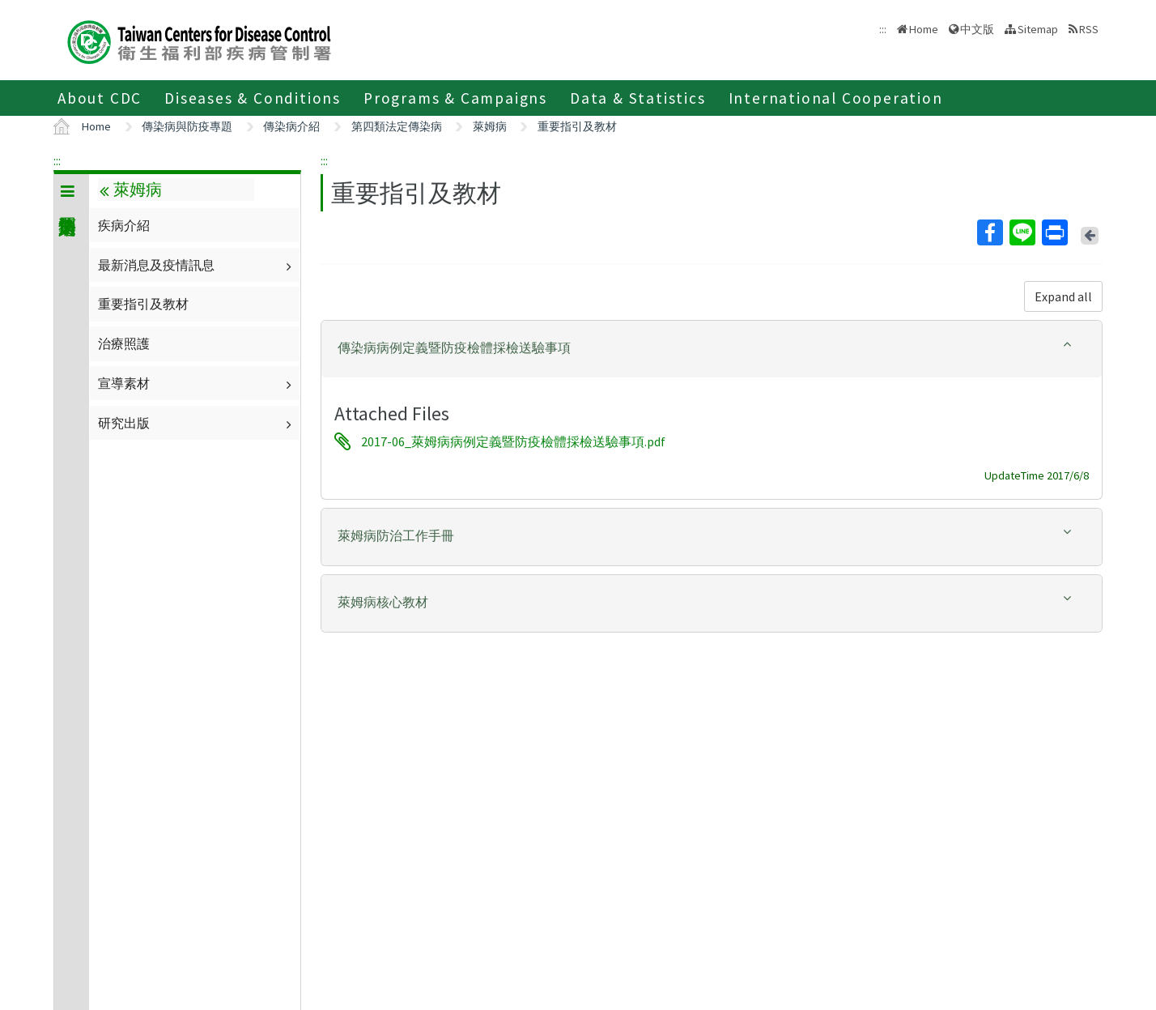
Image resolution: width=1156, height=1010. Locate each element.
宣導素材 (196, 383)
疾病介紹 (124, 225)
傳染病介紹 (291, 126)
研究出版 (196, 423)
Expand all (1063, 296)
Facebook (989, 232)
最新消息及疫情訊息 (196, 265)
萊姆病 (490, 126)
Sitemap (1038, 29)
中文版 (977, 29)
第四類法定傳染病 (396, 126)
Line (1021, 232)
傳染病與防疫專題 (187, 126)
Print (1054, 232)
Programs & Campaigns (455, 98)
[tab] (711, 349)
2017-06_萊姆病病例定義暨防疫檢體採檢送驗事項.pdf (513, 441)
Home (923, 29)
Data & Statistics (638, 98)
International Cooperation (836, 98)
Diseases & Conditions (252, 98)
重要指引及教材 (577, 126)
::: (57, 160)
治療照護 (124, 343)
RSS (1089, 29)
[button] (712, 348)
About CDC (99, 98)
